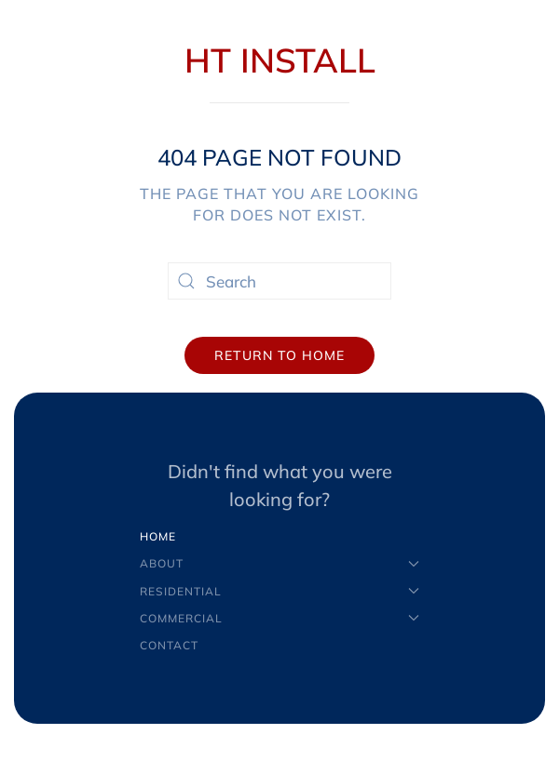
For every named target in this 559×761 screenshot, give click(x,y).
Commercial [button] (279, 618)
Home (158, 536)
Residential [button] (279, 591)
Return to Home (279, 355)
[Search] (279, 281)
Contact (169, 645)
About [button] (279, 563)
